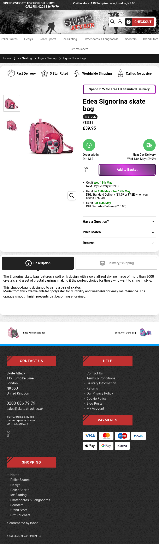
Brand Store (150, 39)
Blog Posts (94, 403)
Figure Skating (45, 58)
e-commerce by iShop (23, 523)
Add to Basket (127, 170)
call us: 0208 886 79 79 (42, 6)
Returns (92, 388)
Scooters (131, 39)
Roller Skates (9, 39)
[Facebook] (9, 436)
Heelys (28, 39)
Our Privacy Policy (100, 393)
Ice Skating (70, 39)
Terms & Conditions (101, 378)
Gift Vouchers (79, 49)
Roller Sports (48, 39)
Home (7, 58)
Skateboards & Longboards (101, 39)
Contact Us (95, 373)
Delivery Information (101, 383)
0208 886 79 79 (21, 403)
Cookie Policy (96, 399)
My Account (95, 408)
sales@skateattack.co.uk (25, 409)
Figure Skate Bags (72, 58)
